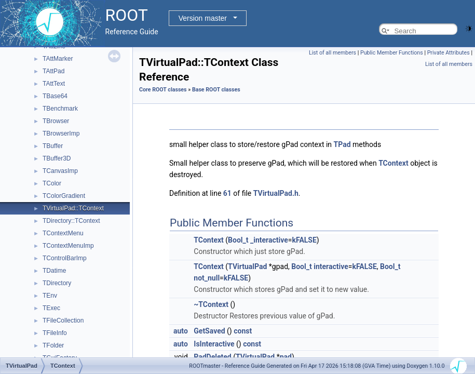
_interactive (269, 240)
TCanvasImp (60, 171)
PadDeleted (212, 357)
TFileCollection (63, 320)
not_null (207, 278)
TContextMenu (63, 233)
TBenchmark (60, 108)
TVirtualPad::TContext (73, 208)
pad (286, 357)
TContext (393, 163)
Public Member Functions (391, 52)
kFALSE (304, 240)
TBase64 (55, 96)
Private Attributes (448, 52)
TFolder (53, 345)
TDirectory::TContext (71, 220)
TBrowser (56, 121)
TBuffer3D (57, 158)
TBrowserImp (61, 133)
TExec (51, 308)
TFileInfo (55, 333)
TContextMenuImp (68, 245)
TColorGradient (64, 195)
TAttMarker (58, 58)
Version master (203, 18)
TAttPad (53, 71)
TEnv (50, 295)
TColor (52, 183)
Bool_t (238, 240)
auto (180, 331)
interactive (331, 266)
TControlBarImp (65, 258)
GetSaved (209, 331)
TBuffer (53, 146)
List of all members (332, 52)
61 (227, 193)
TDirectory (57, 283)
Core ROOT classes (163, 89)
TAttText (54, 83)
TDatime (54, 270)
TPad (342, 144)
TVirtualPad (247, 266)
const (243, 331)
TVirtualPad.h (275, 193)
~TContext (211, 304)
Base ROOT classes (216, 89)
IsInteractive (214, 344)
